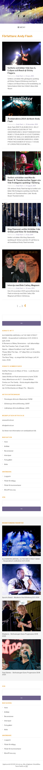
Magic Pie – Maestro (26, 388)
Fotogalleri (8, 460)
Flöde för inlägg (10, 481)
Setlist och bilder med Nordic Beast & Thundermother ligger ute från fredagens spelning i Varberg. (24, 180)
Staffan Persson (8, 371)
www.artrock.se (8, 420)
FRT (26, 766)
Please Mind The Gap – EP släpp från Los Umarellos (21, 352)
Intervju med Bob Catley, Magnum (23, 285)
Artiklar (6, 446)
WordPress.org (10, 490)
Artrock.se (22, 7)
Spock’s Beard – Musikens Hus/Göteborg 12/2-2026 (20, 597)
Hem (6, 442)
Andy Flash (19, 76)
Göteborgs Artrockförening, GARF (17, 404)
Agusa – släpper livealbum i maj (13, 349)
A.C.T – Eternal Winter (26, 379)
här (35, 431)
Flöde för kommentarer (12, 485)
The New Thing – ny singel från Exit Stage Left (19, 357)
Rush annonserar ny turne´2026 (26, 377)
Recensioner (8, 451)
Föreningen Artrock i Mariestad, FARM (18, 399)
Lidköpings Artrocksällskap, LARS (16, 408)
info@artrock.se (8, 425)
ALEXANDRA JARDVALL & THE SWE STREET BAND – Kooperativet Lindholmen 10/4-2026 (21, 560)
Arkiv (6, 464)
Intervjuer (7, 455)
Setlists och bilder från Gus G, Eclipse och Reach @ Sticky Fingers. (22, 70)
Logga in (7, 476)
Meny (22, 27)
